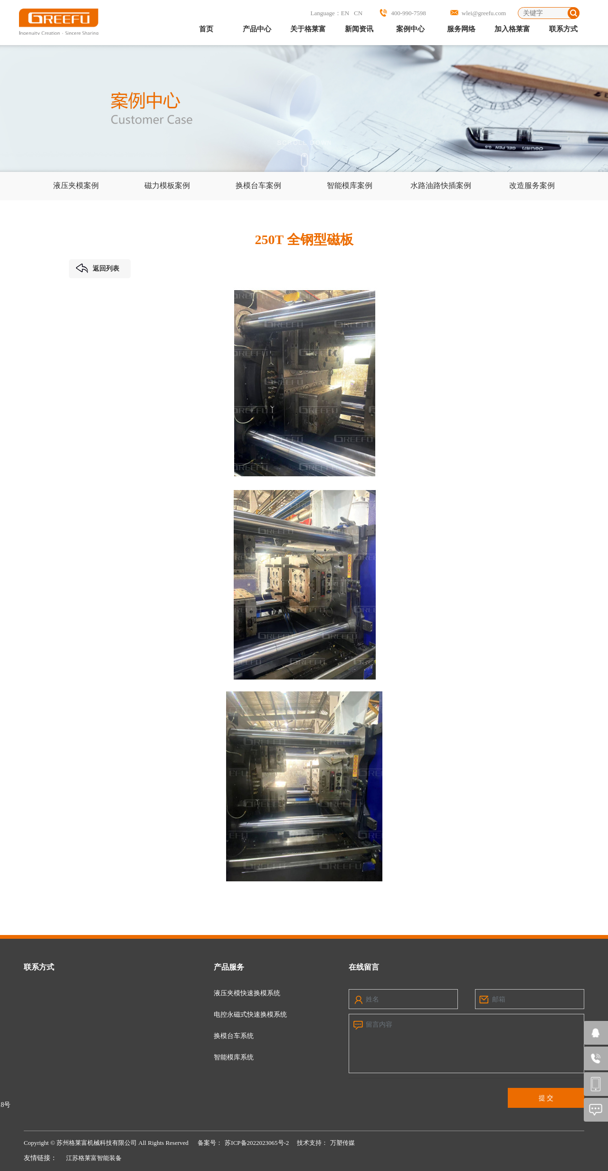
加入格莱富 (512, 29)
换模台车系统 (234, 1035)
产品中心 (257, 29)
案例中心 (410, 29)
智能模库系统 (234, 1057)
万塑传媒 (342, 1142)
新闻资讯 (359, 29)
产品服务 (229, 967)
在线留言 (364, 967)
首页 (206, 29)
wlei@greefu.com (484, 13)
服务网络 (461, 29)
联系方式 (563, 29)
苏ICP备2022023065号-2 (257, 1142)
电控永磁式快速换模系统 (250, 1014)
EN (345, 13)
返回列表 (97, 268)
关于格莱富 (308, 29)
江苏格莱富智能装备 (94, 1158)
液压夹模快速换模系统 (247, 993)
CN (358, 13)
